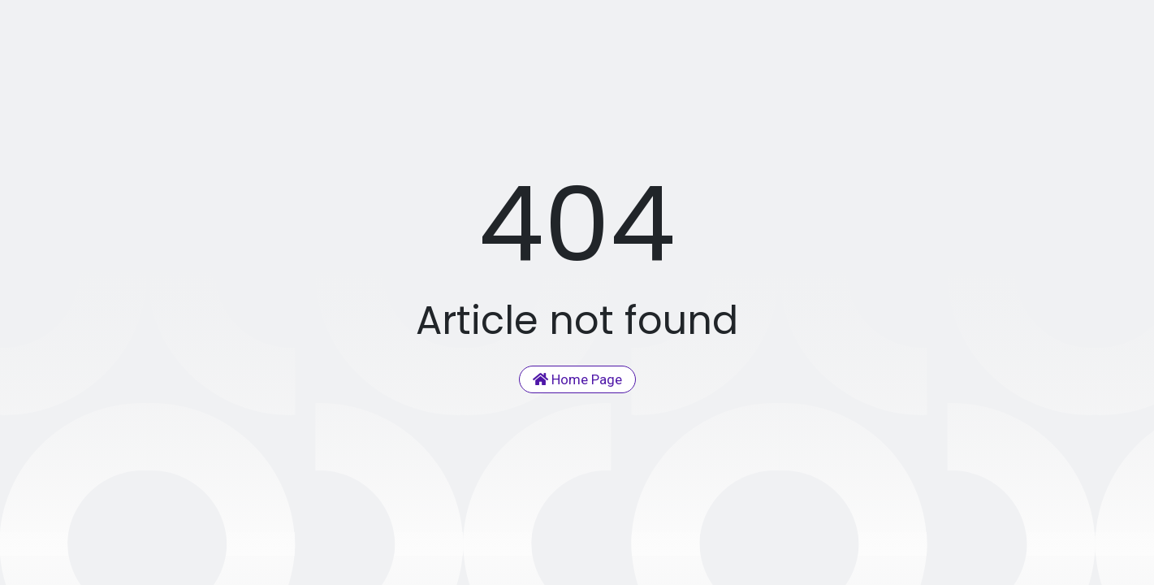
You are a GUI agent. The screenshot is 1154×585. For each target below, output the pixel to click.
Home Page (577, 379)
